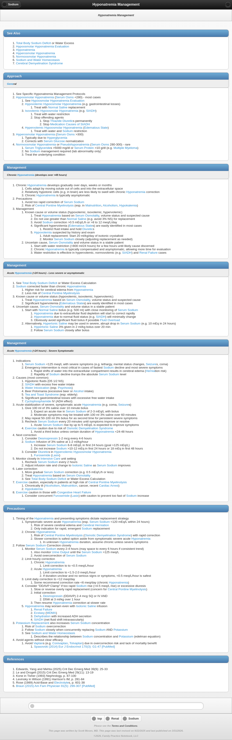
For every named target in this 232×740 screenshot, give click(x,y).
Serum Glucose (54, 141)
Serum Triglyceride (37, 148)
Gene (10, 84)
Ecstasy (39, 613)
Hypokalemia (128, 205)
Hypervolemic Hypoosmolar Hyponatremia (53, 127)
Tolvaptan (75, 643)
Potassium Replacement (32, 623)
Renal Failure (148, 252)
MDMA (51, 613)
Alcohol (78, 391)
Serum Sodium (74, 202)
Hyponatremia (25, 49)
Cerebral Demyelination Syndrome (39, 63)
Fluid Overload (110, 320)
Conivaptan (60, 643)
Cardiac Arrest (108, 485)
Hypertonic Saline (55, 323)
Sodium (67, 131)
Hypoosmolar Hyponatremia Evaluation (42, 46)
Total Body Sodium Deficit (33, 43)
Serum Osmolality (87, 215)
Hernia (150, 371)
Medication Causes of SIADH (70, 124)
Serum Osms (65, 97)
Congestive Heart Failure (74, 492)
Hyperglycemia (57, 137)
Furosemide (42, 455)
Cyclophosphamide (38, 401)
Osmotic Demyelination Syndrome (90, 428)
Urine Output (60, 552)
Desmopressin (48, 438)
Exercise (31, 428)
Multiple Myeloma (125, 148)
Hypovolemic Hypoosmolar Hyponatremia (53, 104)
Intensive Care (50, 458)
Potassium (121, 629)
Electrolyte (61, 682)
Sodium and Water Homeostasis (38, 60)
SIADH (91, 110)
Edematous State (96, 127)
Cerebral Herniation (95, 525)
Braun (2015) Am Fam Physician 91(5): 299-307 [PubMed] (55, 686)
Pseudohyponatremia (74, 144)
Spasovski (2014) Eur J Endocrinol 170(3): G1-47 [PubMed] (74, 646)
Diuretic (87, 229)
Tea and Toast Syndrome (42, 394)
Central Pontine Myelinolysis (54, 205)
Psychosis (65, 387)
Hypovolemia (43, 232)
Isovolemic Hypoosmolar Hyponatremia (51, 110)
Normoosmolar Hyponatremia (36, 56)
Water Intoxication (37, 387)
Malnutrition (93, 205)
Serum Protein (84, 148)
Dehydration (42, 616)
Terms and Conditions (124, 725)
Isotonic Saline (82, 465)
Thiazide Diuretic (61, 121)
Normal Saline (57, 107)
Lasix (55, 455)
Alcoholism (110, 205)
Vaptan (38, 643)
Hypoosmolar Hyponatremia (35, 97)
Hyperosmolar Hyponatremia (35, 53)
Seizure (151, 364)
